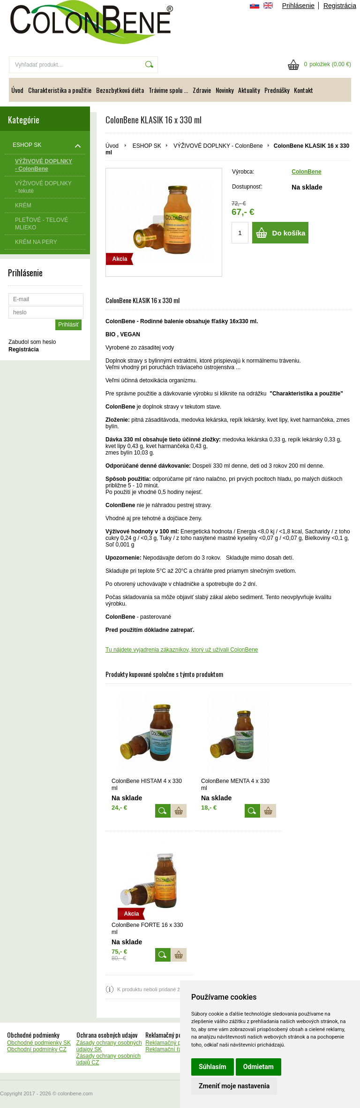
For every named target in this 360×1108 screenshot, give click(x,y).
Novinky (224, 90)
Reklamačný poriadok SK (177, 1043)
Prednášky (276, 90)
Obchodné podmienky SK (39, 1043)
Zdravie (202, 90)
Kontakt (303, 90)
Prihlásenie (298, 5)
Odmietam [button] (258, 1066)
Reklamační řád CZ (169, 1049)
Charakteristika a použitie (59, 90)
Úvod (17, 90)
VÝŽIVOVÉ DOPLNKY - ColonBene (218, 146)
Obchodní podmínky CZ (37, 1049)
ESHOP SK (147, 146)
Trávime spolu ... (168, 90)
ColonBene (306, 171)
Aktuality (249, 90)
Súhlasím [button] (212, 1066)
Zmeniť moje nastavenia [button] (234, 1086)
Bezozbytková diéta (120, 90)
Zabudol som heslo (32, 342)
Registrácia (339, 5)
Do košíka (289, 233)
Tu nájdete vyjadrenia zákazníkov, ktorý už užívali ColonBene (181, 649)
